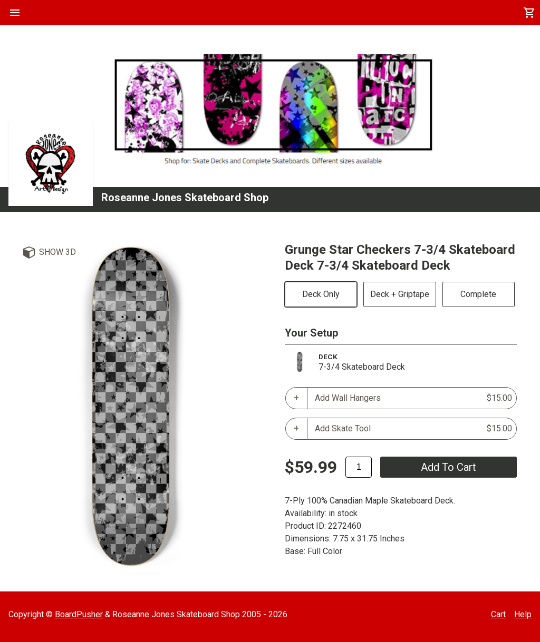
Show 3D (57, 252)
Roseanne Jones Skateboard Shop (184, 197)
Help (523, 614)
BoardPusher (79, 614)
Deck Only (321, 294)
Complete (478, 294)
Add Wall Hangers (413, 398)
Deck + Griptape (399, 294)
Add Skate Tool (413, 428)
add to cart (448, 467)
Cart (498, 614)
